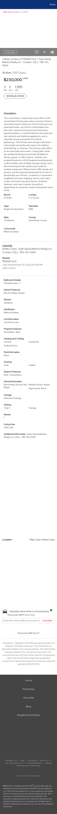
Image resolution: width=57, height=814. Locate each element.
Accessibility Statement (24, 763)
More (52, 4)
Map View (35, 539)
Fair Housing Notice (34, 764)
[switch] (37, 52)
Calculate (47, 620)
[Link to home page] (2, 4)
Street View (48, 539)
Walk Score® (34, 633)
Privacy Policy (39, 760)
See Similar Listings (15, 96)
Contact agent (10, 52)
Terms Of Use (15, 760)
